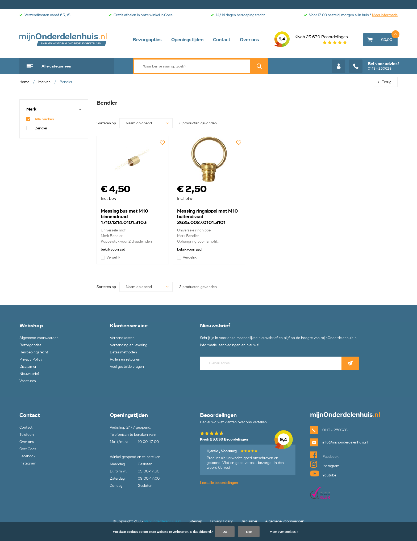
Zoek (259, 66)
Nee (249, 532)
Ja (225, 532)
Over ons (249, 40)
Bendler (36, 128)
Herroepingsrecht (33, 352)
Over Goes (27, 449)
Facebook (27, 456)
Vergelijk (110, 257)
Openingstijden (187, 40)
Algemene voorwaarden (39, 338)
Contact (221, 40)
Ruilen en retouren (125, 359)
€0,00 (389, 37)
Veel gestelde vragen (127, 366)
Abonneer (350, 363)
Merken (44, 82)
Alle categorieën (56, 66)
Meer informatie (385, 15)
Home (24, 82)
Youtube (323, 473)
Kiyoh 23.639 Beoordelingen (311, 39)
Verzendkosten (122, 338)
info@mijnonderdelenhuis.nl (345, 442)
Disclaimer (27, 366)
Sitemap (195, 521)
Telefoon (26, 434)
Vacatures (27, 381)
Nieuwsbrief (29, 373)
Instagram (27, 463)
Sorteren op (106, 123)
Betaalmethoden (123, 352)
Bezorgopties (147, 40)
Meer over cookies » (284, 532)
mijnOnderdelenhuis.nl (63, 39)
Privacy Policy (30, 359)
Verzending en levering (128, 345)
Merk (31, 109)
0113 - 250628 (374, 66)
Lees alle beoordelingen (219, 482)
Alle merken (40, 119)
